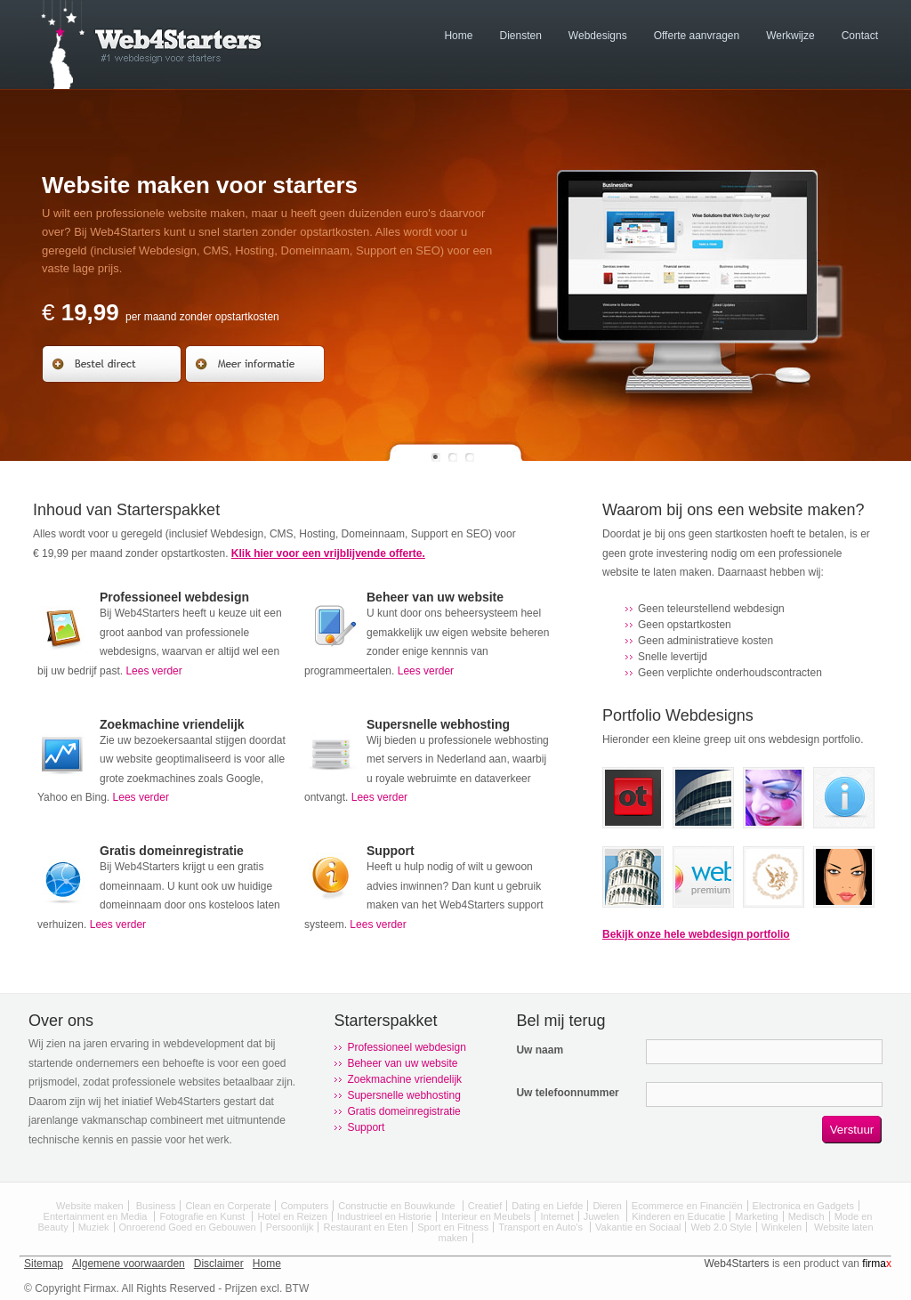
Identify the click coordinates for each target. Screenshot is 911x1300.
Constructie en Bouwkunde (398, 1205)
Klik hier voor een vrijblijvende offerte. (328, 553)
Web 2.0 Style (720, 1227)
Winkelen (782, 1227)
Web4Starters (736, 1263)
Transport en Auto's (541, 1227)
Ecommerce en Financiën (687, 1205)
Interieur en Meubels (485, 1216)
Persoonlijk (290, 1227)
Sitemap (43, 1263)
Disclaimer (219, 1263)
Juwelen (603, 1216)
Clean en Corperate (227, 1205)
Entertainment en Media (97, 1216)
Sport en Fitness (452, 1227)
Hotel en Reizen (292, 1216)
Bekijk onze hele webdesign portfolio (696, 934)
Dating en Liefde (547, 1205)
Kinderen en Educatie (678, 1216)
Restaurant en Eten (365, 1227)
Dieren (607, 1205)
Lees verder (153, 671)
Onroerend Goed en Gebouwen (187, 1227)
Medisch (806, 1216)
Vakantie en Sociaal (638, 1227)
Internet (556, 1216)
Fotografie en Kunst (203, 1216)
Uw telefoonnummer (567, 1092)
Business (156, 1205)
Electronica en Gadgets (803, 1205)
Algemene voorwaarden (128, 1263)
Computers (304, 1205)
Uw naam (539, 1050)
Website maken (90, 1205)
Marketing (756, 1216)
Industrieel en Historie (384, 1216)
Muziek (93, 1227)
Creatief (485, 1205)
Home (267, 1263)
